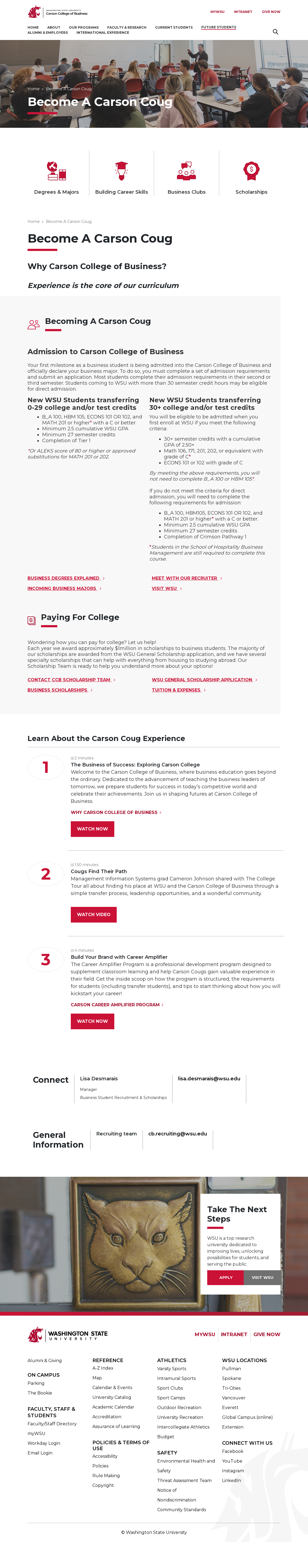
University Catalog (111, 1397)
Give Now (271, 12)
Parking (36, 1383)
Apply (226, 1277)
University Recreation (180, 1417)
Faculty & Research (126, 27)
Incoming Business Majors (63, 588)
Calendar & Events (112, 1387)
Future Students (218, 27)
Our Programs (84, 27)
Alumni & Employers (48, 33)
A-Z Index (102, 1368)
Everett (230, 1407)
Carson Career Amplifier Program (115, 1004)
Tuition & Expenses (177, 690)
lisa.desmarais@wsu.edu (209, 1079)
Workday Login (44, 1443)
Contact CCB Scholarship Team (70, 679)
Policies (100, 1466)
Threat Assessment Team (184, 1480)
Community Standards (181, 1509)
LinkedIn (231, 1480)
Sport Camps (171, 1397)
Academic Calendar (113, 1407)
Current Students (174, 27)
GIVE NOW (266, 1334)
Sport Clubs (170, 1388)
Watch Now (92, 829)
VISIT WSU (262, 1277)
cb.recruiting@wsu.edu (177, 1134)
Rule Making (106, 1475)
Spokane (231, 1378)
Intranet (243, 12)
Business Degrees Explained (64, 578)
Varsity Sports (171, 1368)
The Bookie (40, 1393)
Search (276, 32)
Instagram (233, 1470)
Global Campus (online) (247, 1417)
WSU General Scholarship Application (202, 679)
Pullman (231, 1368)
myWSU (36, 1433)
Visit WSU (165, 588)
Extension (232, 1427)
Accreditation (106, 1416)
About (53, 27)
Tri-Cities (231, 1388)
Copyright (103, 1485)
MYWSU (217, 12)
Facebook (232, 1451)
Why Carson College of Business (114, 812)
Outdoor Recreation (179, 1407)
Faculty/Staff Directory (52, 1423)
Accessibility (105, 1456)
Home (33, 27)
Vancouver (234, 1397)
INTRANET (234, 1334)
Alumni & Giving (45, 1360)
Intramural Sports (176, 1378)
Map (97, 1377)
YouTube (232, 1461)
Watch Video (94, 914)
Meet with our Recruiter (185, 578)
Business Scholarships (58, 690)
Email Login (40, 1453)
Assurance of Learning (116, 1426)
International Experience (102, 33)
